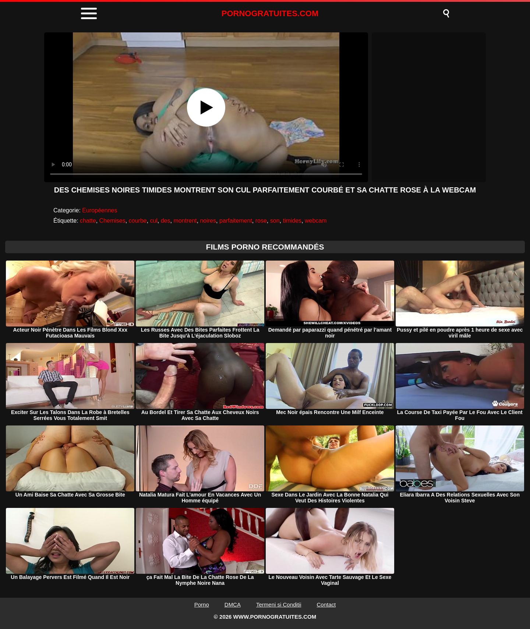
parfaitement (235, 221)
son (275, 221)
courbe (138, 221)
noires (208, 221)
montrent (185, 221)
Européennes (99, 210)
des (165, 221)
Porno (201, 604)
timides (292, 221)
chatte (88, 221)
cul (153, 221)
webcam (316, 221)
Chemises (112, 221)
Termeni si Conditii (278, 604)
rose (261, 221)
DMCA (233, 604)
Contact (326, 604)
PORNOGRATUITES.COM (270, 13)
